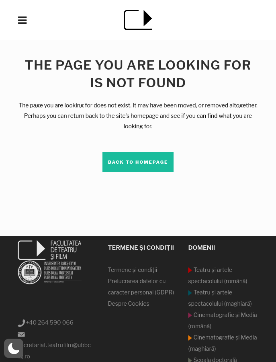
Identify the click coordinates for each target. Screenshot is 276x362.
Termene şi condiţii (132, 269)
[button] (13, 348)
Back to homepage (138, 162)
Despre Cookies (128, 303)
